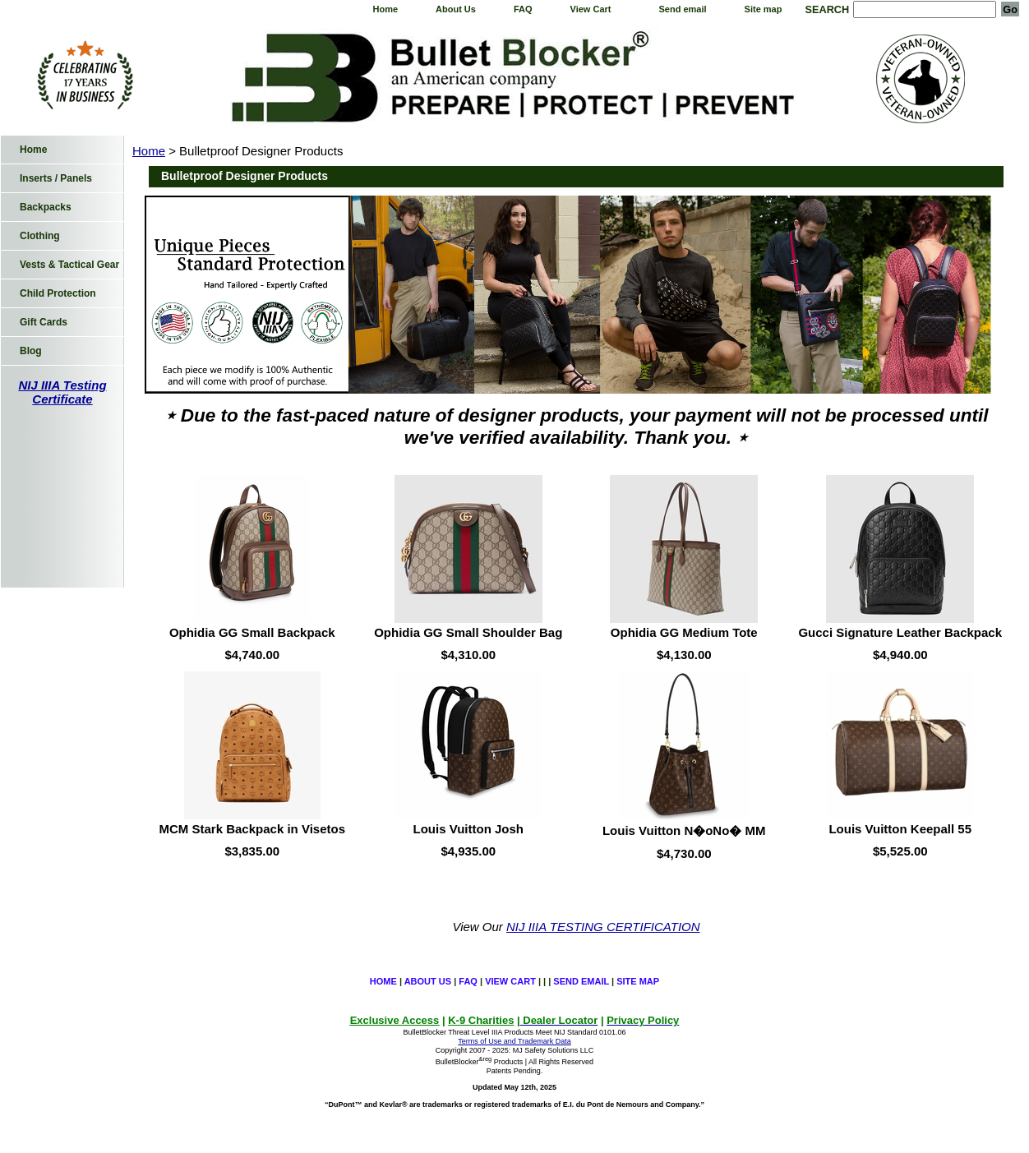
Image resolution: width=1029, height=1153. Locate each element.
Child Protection (58, 293)
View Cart (590, 9)
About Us (456, 9)
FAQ (523, 9)
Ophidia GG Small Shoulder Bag (468, 632)
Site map (763, 9)
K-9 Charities (481, 1020)
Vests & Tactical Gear (69, 264)
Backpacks (46, 207)
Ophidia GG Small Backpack (252, 632)
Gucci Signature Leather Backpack (900, 632)
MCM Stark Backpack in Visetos (252, 829)
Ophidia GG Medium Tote (684, 632)
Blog (31, 351)
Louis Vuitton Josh (468, 829)
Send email (683, 9)
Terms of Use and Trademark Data (514, 1041)
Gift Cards (43, 322)
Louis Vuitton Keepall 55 (899, 829)
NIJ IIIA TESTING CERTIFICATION (603, 927)
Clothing (40, 236)
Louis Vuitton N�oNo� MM (684, 830)
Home (385, 9)
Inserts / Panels (56, 178)
